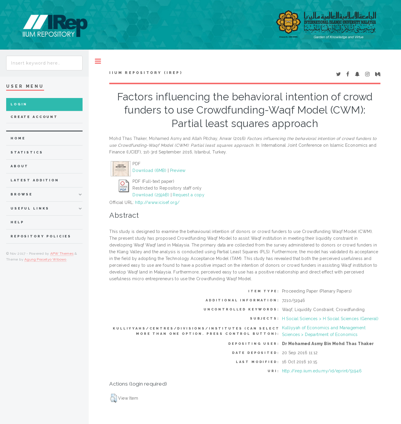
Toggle (98, 61)
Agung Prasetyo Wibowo (45, 259)
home (18, 138)
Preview (178, 170)
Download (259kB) (150, 194)
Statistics (27, 152)
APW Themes (62, 253)
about (19, 166)
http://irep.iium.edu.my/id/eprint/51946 (322, 371)
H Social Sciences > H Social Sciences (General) (330, 318)
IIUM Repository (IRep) (145, 73)
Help (17, 222)
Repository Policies (41, 236)
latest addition (35, 180)
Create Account (34, 117)
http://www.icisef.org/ (157, 202)
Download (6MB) (149, 170)
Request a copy (188, 194)
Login (19, 104)
